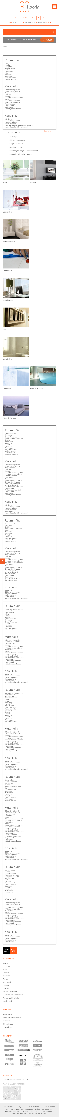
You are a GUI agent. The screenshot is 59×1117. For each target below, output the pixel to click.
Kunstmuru (9, 107)
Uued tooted (7, 1001)
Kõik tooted (12, 40)
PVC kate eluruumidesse (14, 563)
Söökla (7, 617)
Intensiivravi (9, 706)
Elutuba (7, 65)
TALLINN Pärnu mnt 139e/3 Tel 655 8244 (16, 1080)
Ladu (6, 880)
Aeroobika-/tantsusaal (13, 786)
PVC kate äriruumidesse (13, 474)
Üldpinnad (8, 435)
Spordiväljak (9, 780)
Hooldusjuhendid (11, 124)
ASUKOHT (48, 22)
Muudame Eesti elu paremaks (13, 995)
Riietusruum (9, 793)
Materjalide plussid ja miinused (16, 127)
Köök (6, 63)
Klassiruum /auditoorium (14, 609)
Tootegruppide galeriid (11, 998)
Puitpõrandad (10, 93)
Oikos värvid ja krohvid (13, 90)
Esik (6, 73)
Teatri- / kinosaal (11, 782)
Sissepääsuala (10, 434)
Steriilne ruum (10, 696)
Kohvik (7, 440)
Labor (7, 614)
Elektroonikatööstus (12, 875)
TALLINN (10, 22)
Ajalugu (5, 969)
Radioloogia (9, 702)
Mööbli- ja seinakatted (13, 109)
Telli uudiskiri (7, 1027)
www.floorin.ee (38, 1109)
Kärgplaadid (9, 105)
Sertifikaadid (9, 511)
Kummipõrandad (11, 476)
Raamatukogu (10, 612)
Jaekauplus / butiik (11, 454)
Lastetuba (8, 70)
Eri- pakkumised (29, 40)
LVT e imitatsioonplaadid (14, 97)
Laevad (7, 872)
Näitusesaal (9, 783)
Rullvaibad (8, 99)
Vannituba (8, 74)
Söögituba (8, 67)
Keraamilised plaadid (12, 91)
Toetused (6, 979)
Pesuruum (8, 446)
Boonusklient (7, 1014)
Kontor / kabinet (11, 437)
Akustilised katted (11, 485)
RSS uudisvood (8, 1024)
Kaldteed (8, 881)
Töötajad (6, 973)
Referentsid (7, 982)
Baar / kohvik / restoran (13, 528)
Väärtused (6, 976)
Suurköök (8, 443)
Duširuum (8, 76)
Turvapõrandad (10, 570)
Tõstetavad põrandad (13, 490)
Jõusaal (7, 785)
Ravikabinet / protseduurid (14, 693)
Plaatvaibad (9, 477)
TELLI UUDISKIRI (21, 18)
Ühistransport (10, 870)
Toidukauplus (10, 453)
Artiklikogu (8, 119)
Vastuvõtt (8, 525)
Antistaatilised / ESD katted (14, 487)
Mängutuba (9, 611)
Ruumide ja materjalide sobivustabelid (19, 125)
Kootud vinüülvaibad (12, 101)
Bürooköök (9, 441)
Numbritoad (9, 530)
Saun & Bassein (10, 78)
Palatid (7, 704)
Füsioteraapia (10, 695)
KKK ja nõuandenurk (12, 120)
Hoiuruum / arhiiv (11, 449)
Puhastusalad (10, 104)
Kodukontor (9, 71)
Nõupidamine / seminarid (14, 438)
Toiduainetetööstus (12, 876)
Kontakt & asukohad (10, 992)
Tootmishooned (10, 873)
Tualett (7, 445)
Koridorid (8, 527)
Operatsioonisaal (11, 698)
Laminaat (8, 94)
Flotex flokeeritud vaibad (14, 480)
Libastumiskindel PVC (12, 102)
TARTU (22, 22)
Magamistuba (10, 68)
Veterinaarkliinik (11, 707)
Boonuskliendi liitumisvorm (12, 1018)
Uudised (6, 985)
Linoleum (8, 96)
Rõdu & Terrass (10, 79)
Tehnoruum (9, 448)
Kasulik (5, 963)
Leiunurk (6, 988)
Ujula (6, 788)
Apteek (7, 701)
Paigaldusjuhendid (11, 122)
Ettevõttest (6, 966)
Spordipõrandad (11, 835)
